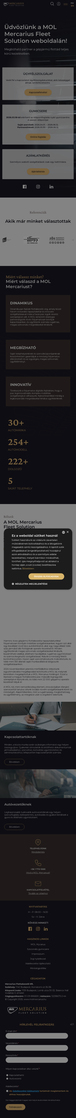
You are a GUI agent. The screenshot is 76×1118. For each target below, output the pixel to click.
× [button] (67, 532)
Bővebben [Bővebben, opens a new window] (28, 568)
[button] (29, 583)
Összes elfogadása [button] (46, 576)
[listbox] (63, 532)
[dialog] (38, 559)
